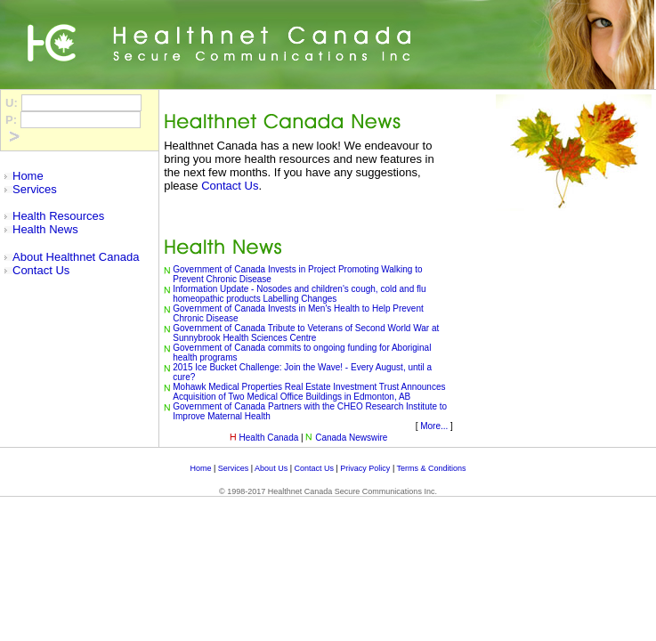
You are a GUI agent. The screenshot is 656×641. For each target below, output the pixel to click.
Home (28, 176)
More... (434, 426)
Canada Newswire (351, 437)
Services (34, 189)
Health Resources (58, 216)
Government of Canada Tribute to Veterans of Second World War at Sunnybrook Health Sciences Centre (306, 333)
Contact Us (40, 270)
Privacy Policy (365, 468)
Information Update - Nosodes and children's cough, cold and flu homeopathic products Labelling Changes (299, 294)
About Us (271, 468)
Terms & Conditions (431, 468)
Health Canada (269, 437)
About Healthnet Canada (75, 257)
